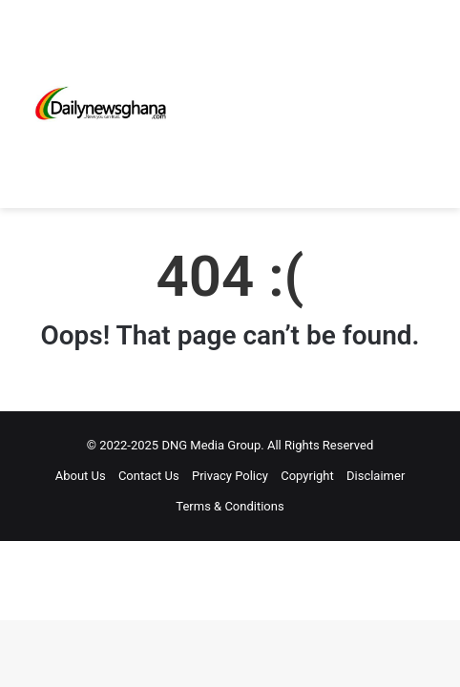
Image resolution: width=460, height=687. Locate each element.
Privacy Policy (230, 475)
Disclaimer (375, 475)
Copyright (307, 475)
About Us (80, 475)
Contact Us (148, 475)
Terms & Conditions (229, 506)
